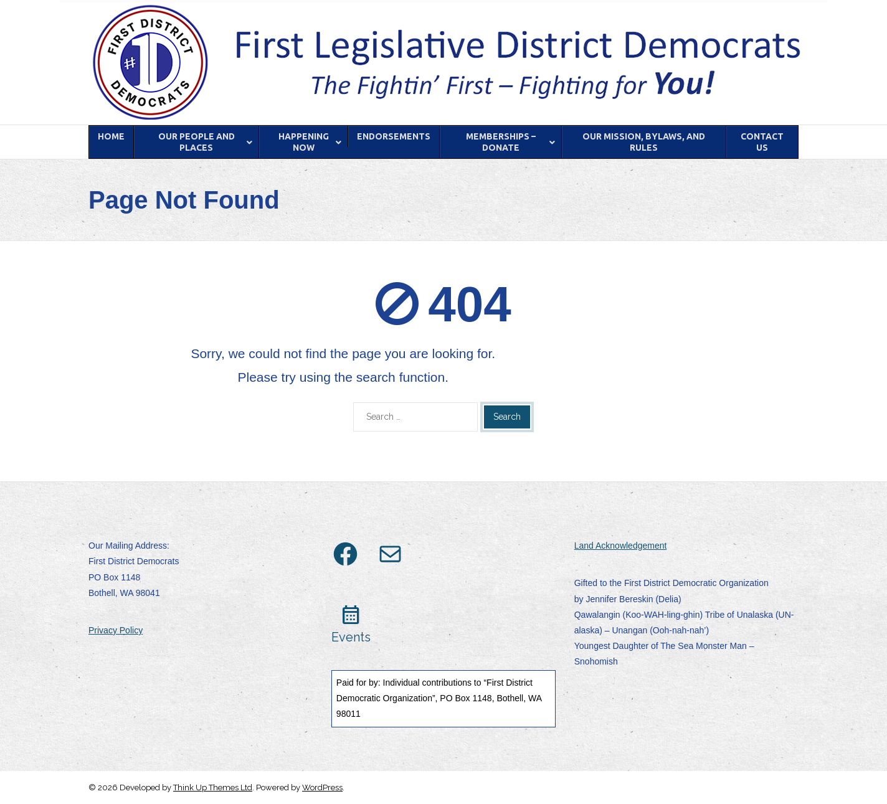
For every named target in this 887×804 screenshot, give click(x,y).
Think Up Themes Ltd (212, 787)
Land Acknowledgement (620, 546)
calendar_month (351, 615)
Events (351, 637)
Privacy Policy (115, 630)
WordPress (322, 787)
